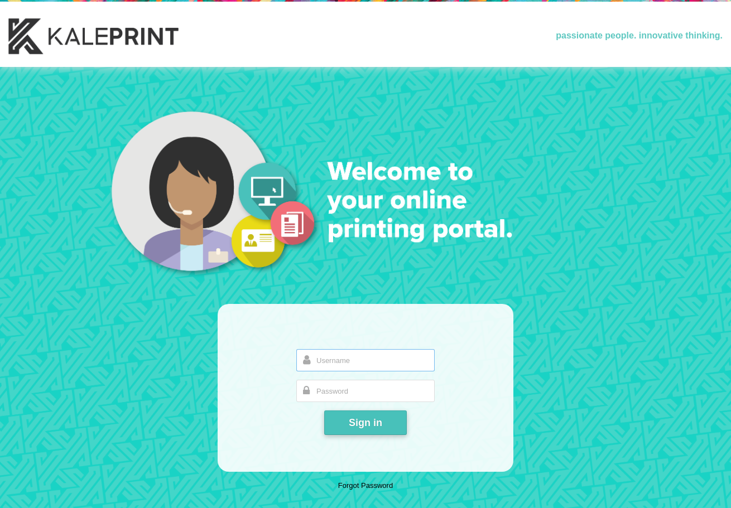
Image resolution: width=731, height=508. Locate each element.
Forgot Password (365, 485)
